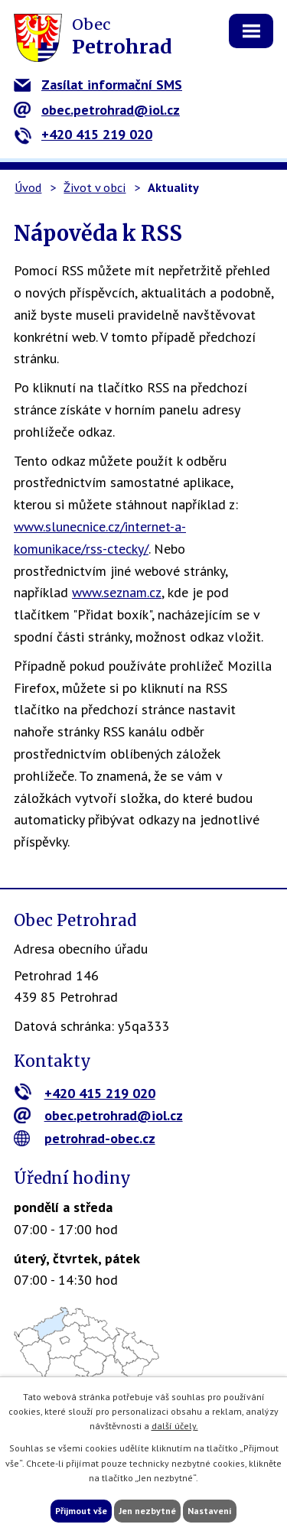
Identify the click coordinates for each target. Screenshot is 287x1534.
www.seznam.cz (116, 592)
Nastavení (210, 1510)
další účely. (175, 1426)
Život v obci (95, 187)
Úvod (28, 187)
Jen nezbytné (147, 1510)
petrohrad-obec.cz (84, 1138)
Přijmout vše (81, 1510)
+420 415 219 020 (83, 134)
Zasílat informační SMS (98, 84)
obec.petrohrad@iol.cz (97, 110)
